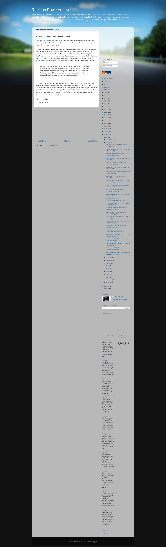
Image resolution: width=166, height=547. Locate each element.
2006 (106, 137)
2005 (106, 286)
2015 (106, 112)
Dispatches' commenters (61, 43)
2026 (106, 81)
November (109, 142)
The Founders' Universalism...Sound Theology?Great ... (117, 150)
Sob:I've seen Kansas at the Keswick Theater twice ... (117, 181)
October (108, 257)
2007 (106, 134)
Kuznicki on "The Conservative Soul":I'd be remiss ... (115, 177)
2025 (106, 84)
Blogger (94, 542)
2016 (106, 109)
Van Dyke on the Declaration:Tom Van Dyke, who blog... (118, 172)
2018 (106, 104)
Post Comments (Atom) (52, 145)
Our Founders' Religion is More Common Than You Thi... (115, 248)
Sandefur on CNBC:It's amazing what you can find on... (117, 239)
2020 (106, 98)
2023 (106, 90)
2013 (106, 117)
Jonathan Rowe (119, 296)
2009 (106, 129)
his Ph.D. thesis (82, 49)
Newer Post (41, 141)
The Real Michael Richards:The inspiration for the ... (116, 163)
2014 (106, 115)
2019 (106, 101)
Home (67, 141)
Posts (106, 62)
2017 (106, 106)
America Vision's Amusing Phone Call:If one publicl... (116, 208)
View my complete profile (119, 299)
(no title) (104, 339)
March (108, 277)
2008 (106, 131)
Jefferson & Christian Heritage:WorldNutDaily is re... (116, 199)
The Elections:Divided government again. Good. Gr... (116, 226)
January (108, 282)
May (107, 271)
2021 (106, 95)
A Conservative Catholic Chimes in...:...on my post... (116, 213)
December (109, 139)
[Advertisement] (66, 123)
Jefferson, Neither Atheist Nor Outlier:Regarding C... (115, 154)
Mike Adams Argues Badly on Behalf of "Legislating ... (117, 204)
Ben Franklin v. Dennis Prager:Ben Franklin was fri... (117, 145)
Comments (107, 66)
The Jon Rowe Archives (52, 10)
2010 (106, 126)
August (108, 263)
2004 (106, 289)
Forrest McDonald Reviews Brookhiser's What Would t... (115, 230)
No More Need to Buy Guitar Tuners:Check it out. (115, 190)
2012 (106, 120)
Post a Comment (44, 102)
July (107, 266)
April (107, 274)
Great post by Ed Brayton (45, 40)
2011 (106, 123)
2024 (106, 87)
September (109, 260)
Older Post (92, 141)
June (107, 269)
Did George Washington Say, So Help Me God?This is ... (117, 168)
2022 (106, 92)
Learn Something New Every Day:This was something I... (118, 253)
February (109, 280)
